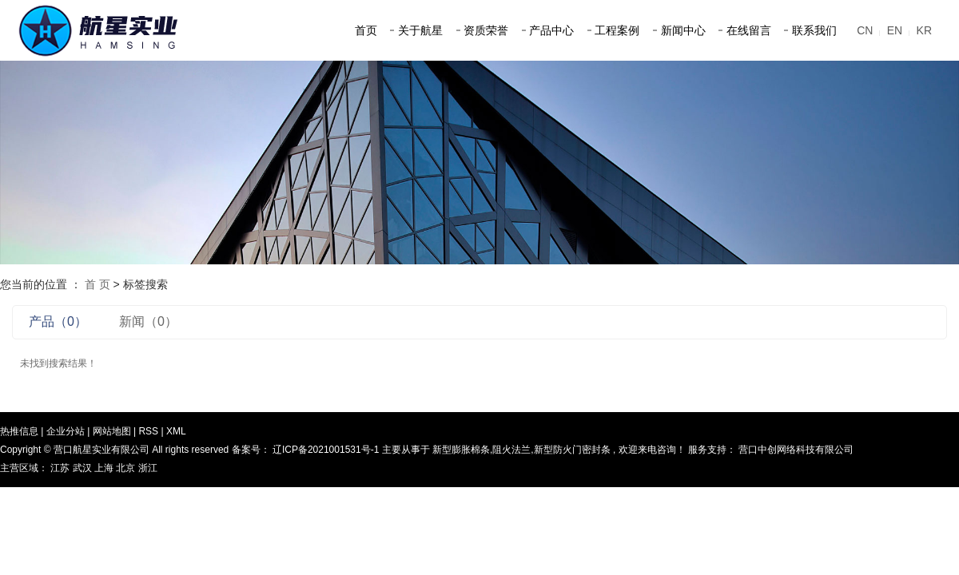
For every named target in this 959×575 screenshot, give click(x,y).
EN (894, 30)
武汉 (83, 468)
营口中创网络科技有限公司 (795, 449)
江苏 (61, 468)
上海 (105, 468)
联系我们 (814, 30)
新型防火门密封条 (572, 449)
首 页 (97, 284)
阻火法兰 (511, 449)
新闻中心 (683, 30)
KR (924, 30)
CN (865, 30)
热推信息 (19, 431)
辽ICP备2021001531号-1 (326, 449)
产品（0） (58, 321)
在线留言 (748, 30)
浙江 (147, 468)
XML (176, 431)
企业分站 (65, 431)
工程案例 (617, 30)
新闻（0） (148, 321)
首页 (366, 30)
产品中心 (551, 30)
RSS (148, 431)
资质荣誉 (486, 30)
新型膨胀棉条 (461, 449)
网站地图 (113, 431)
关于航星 (420, 30)
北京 (126, 468)
